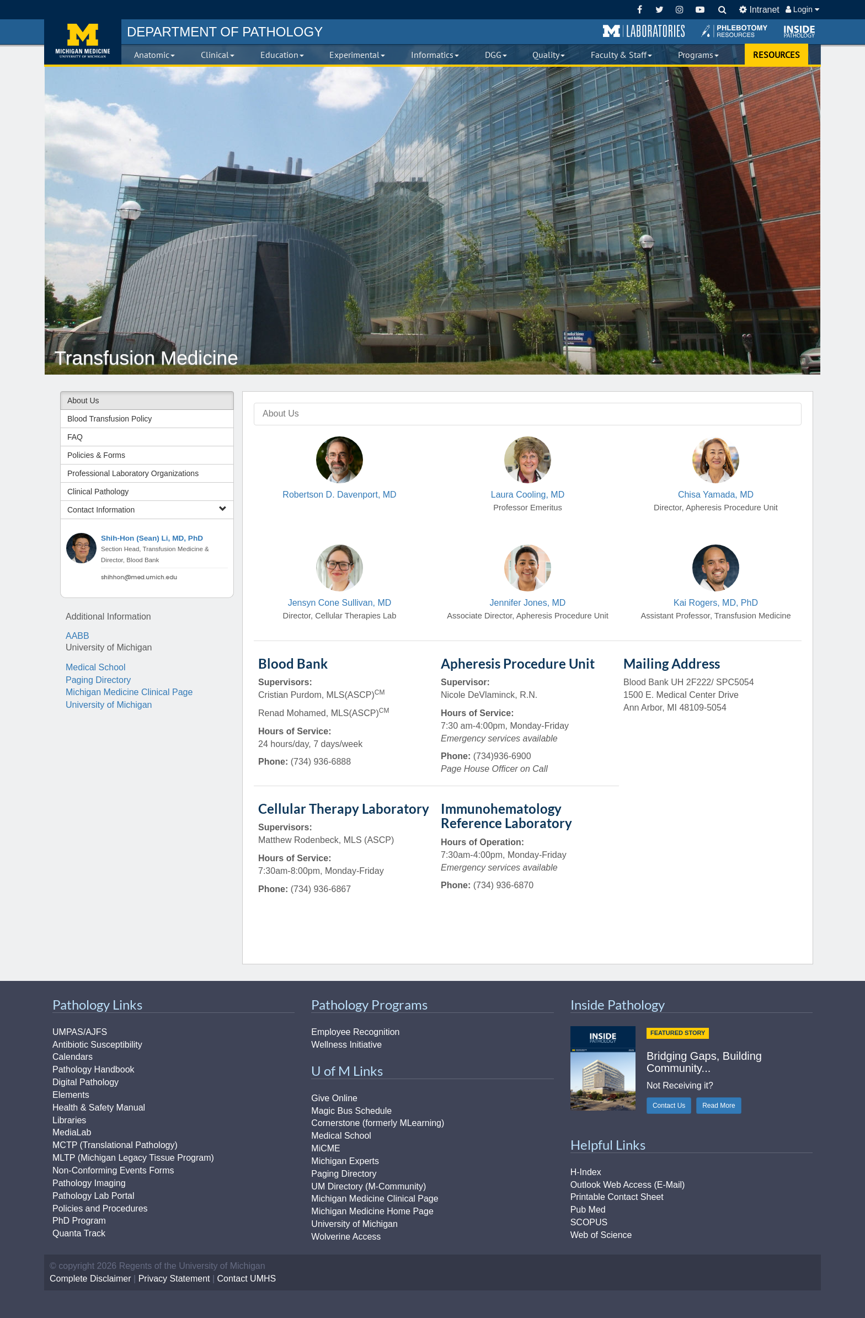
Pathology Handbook (93, 1069)
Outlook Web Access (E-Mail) (627, 1184)
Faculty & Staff (621, 54)
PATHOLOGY (225, 31)
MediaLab (71, 1132)
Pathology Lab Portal (93, 1195)
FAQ (75, 437)
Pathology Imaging (89, 1183)
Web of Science (601, 1235)
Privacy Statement (174, 1278)
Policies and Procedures (100, 1208)
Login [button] (802, 9)
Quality (548, 54)
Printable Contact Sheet (617, 1197)
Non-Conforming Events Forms (113, 1170)
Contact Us (669, 1105)
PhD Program (79, 1220)
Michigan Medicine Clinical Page (129, 692)
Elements (70, 1095)
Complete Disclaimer (90, 1278)
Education (282, 54)
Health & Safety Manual (98, 1107)
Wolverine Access (346, 1236)
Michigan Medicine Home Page (372, 1211)
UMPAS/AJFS (79, 1032)
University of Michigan (109, 704)
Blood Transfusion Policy (109, 418)
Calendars (72, 1056)
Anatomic (154, 54)
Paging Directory (98, 680)
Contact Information (147, 509)
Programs (698, 54)
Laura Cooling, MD (527, 494)
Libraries (69, 1120)
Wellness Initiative (346, 1044)
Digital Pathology (85, 1082)
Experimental (357, 54)
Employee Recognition (355, 1032)
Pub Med (588, 1209)
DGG (496, 54)
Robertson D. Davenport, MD (339, 494)
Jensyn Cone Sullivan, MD (340, 602)
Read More (718, 1105)
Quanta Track (78, 1233)
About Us (83, 400)
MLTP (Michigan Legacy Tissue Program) (133, 1157)
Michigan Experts (345, 1161)
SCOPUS (589, 1222)
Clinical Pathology (98, 491)
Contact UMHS (246, 1278)
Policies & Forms (96, 455)
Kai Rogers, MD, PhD (716, 602)
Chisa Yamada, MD (716, 494)
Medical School (96, 667)
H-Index (585, 1172)
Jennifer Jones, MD (528, 602)
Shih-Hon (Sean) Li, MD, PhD (152, 538)
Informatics (435, 54)
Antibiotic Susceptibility (97, 1044)
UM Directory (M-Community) (368, 1186)
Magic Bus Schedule (351, 1111)
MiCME (325, 1148)
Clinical (217, 54)
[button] (644, 31)
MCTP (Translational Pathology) (115, 1145)
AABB (77, 636)
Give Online (334, 1098)
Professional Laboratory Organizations (133, 473)
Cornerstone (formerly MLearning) (377, 1123)
